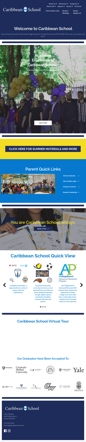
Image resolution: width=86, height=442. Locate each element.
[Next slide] (81, 285)
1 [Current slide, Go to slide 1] (40, 306)
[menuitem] (52, 4)
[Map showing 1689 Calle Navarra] (62, 423)
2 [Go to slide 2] (42, 306)
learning (6, 425)
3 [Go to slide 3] (43, 306)
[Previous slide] (5, 285)
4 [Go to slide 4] (45, 306)
